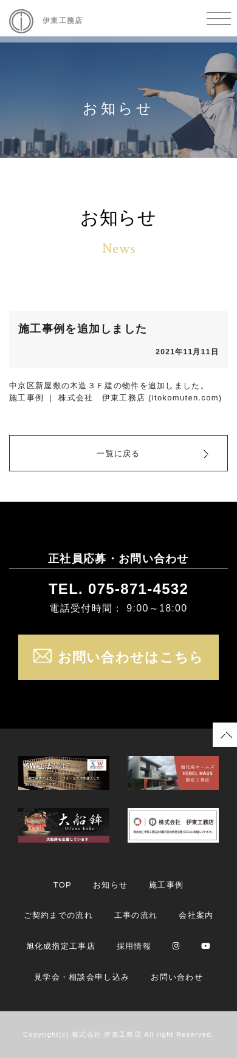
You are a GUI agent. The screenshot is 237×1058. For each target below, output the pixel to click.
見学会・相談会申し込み (81, 977)
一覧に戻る (118, 453)
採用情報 (134, 946)
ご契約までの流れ (58, 915)
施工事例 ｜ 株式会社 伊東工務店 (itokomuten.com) (115, 397)
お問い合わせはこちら (118, 657)
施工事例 (166, 884)
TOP (62, 884)
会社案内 (196, 915)
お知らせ (110, 884)
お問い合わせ (177, 977)
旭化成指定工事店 (60, 946)
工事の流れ (136, 915)
